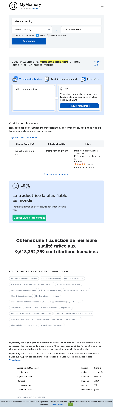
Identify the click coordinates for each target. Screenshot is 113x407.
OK (70, 404)
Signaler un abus (24, 376)
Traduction (22, 372)
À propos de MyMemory (28, 368)
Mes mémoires (56, 35)
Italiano (84, 372)
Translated (24, 385)
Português (98, 372)
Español (85, 376)
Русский (97, 376)
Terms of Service (25, 389)
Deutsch (85, 385)
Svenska (97, 368)
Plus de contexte (23, 35)
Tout (40, 35)
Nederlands (86, 389)
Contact (21, 381)
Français (85, 381)
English (84, 368)
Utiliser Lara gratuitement (29, 217)
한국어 (96, 389)
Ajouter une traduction (24, 137)
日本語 (96, 381)
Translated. (15, 360)
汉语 (95, 385)
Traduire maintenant (79, 105)
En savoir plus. (57, 404)
